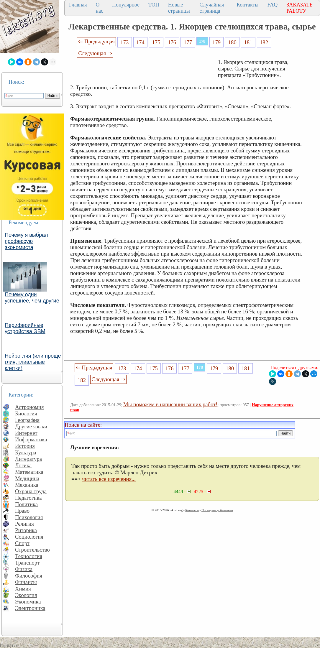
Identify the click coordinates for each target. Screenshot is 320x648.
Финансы (26, 582)
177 (188, 42)
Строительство (32, 550)
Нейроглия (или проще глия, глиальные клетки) (33, 362)
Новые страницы (179, 8)
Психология (29, 517)
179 (216, 42)
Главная (78, 5)
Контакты (247, 5)
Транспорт (27, 563)
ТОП (153, 5)
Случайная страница (212, 8)
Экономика (28, 601)
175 (156, 42)
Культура (25, 452)
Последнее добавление (217, 510)
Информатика (31, 439)
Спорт (22, 543)
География (27, 420)
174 (140, 42)
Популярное (126, 5)
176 (172, 42)
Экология (26, 595)
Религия (24, 524)
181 (248, 42)
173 (124, 42)
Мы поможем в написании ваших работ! (170, 404)
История (25, 446)
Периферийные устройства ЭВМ (25, 328)
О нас (99, 8)
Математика (29, 472)
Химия (23, 588)
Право (22, 511)
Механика (26, 485)
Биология (26, 413)
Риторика (26, 530)
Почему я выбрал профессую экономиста (26, 241)
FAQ (272, 5)
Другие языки (31, 426)
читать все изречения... (109, 479)
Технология (28, 556)
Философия (28, 576)
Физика (23, 569)
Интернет (26, 433)
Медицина (27, 478)
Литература (28, 459)
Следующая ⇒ (95, 53)
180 (232, 42)
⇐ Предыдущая (96, 41)
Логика (23, 465)
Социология (29, 537)
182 (264, 42)
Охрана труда (31, 491)
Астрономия (29, 407)
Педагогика (28, 498)
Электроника (30, 608)
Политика (26, 504)
